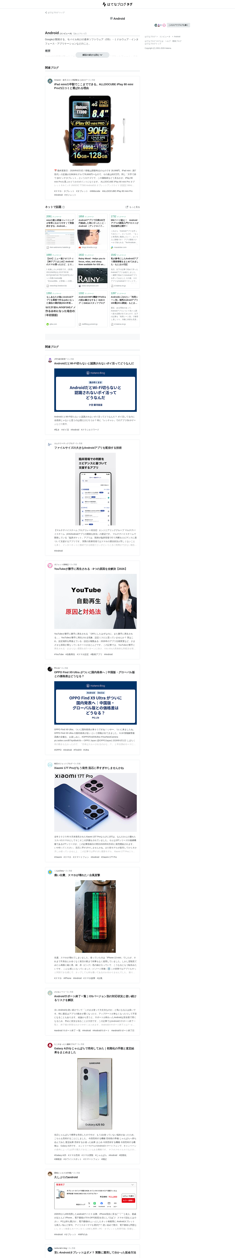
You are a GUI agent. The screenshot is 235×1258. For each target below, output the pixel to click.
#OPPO (58, 750)
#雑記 (104, 1159)
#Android (58, 195)
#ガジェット (70, 195)
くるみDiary (59, 871)
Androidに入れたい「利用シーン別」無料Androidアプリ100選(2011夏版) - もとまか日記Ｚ (124, 300)
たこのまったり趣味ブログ (65, 1044)
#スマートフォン (81, 857)
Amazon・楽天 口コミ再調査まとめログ (70, 80)
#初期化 (122, 1155)
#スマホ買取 (87, 1155)
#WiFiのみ (83, 1234)
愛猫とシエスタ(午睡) (63, 1173)
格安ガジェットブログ (63, 764)
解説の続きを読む (92, 55)
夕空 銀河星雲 (60, 359)
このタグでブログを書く (178, 25)
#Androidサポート (101, 1030)
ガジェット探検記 (61, 564)
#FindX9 (77, 750)
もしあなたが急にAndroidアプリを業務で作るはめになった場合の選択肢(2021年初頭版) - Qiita (60, 300)
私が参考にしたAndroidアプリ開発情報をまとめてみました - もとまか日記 (124, 261)
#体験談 (58, 1159)
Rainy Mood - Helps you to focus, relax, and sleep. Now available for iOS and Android (92, 261)
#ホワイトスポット (72, 1159)
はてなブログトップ (153, 44)
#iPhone (67, 978)
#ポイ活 (65, 429)
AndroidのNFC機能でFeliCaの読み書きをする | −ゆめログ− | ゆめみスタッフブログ (92, 300)
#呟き (57, 429)
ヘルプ (168, 41)
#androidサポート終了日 (123, 1030)
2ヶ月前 (92, 80)
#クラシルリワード (90, 429)
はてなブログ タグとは (154, 41)
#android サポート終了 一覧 (67, 1030)
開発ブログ (177, 41)
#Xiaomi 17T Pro (109, 857)
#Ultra (86, 750)
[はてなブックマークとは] (63, 206)
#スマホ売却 (74, 1155)
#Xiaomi (58, 857)
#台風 (99, 978)
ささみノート (59, 992)
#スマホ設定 (83, 654)
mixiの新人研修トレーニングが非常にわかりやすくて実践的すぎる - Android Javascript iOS (60, 223)
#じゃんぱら (101, 1155)
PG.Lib (57, 668)
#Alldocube (95, 191)
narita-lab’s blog (60, 1248)
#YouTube (59, 654)
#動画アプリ (96, 654)
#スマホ (67, 857)
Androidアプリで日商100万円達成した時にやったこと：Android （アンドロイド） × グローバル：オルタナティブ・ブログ (92, 223)
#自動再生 (70, 654)
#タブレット (82, 191)
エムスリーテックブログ (64, 443)
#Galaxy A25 (60, 1155)
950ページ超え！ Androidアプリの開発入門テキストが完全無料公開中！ (124, 223)
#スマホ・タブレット (64, 191)
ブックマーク (54, 216)
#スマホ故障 (89, 978)
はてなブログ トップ (55, 12)
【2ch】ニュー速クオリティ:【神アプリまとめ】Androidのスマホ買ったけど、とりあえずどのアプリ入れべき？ (60, 261)
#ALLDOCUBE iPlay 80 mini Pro (117, 191)
